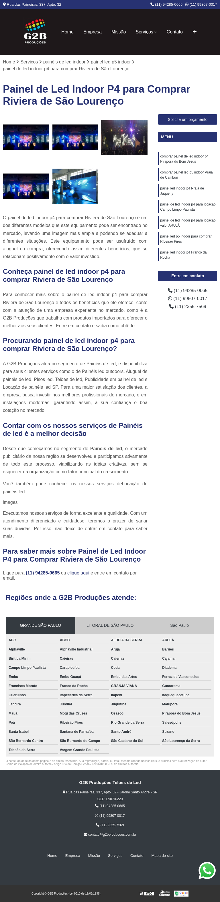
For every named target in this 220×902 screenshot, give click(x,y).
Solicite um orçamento (188, 119)
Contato (175, 31)
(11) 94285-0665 (166, 4)
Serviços (144, 31)
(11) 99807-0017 (201, 4)
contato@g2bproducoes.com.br (110, 835)
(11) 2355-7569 (187, 306)
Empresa (92, 31)
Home (67, 31)
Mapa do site (161, 856)
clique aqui (78, 573)
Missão (118, 31)
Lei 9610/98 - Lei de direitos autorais (115, 764)
